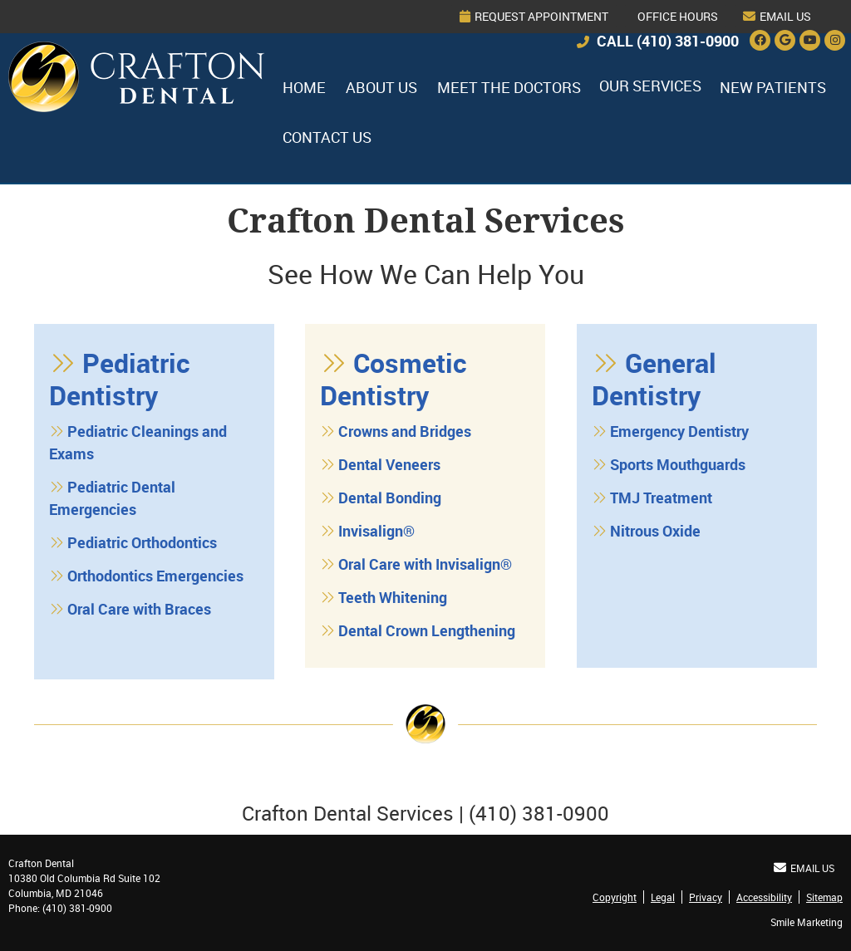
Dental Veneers (389, 464)
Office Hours (677, 16)
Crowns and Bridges (404, 431)
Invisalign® (376, 531)
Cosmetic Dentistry (393, 378)
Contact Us (327, 137)
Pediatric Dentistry (119, 378)
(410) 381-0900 (688, 41)
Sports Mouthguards (677, 464)
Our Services (650, 86)
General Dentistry (654, 378)
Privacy (705, 897)
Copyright (615, 897)
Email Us (777, 16)
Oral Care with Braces (139, 609)
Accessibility (764, 897)
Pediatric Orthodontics (142, 542)
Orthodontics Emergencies (155, 576)
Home (30, 65)
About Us (381, 87)
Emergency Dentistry (679, 431)
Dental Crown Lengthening (426, 630)
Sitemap (824, 897)
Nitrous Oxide (655, 531)
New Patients (773, 87)
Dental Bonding (389, 497)
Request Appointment (534, 16)
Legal (663, 897)
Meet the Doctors (509, 87)
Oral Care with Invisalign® (425, 564)
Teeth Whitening (392, 597)
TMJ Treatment (661, 497)
